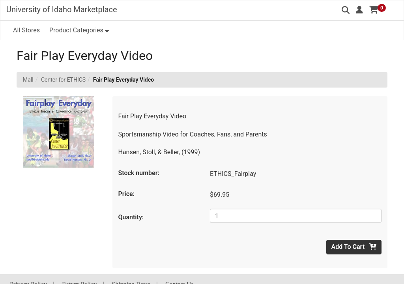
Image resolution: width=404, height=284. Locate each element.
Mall (28, 80)
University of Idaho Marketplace (61, 9)
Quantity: (131, 217)
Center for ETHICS (63, 80)
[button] (359, 9)
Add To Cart (353, 246)
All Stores (26, 30)
